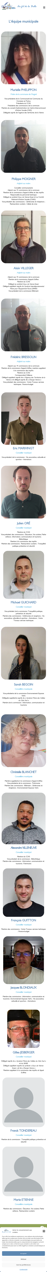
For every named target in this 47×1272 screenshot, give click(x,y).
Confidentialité (23, 1269)
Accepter (23, 1253)
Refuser (23, 1259)
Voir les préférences (23, 1265)
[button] (44, 1231)
